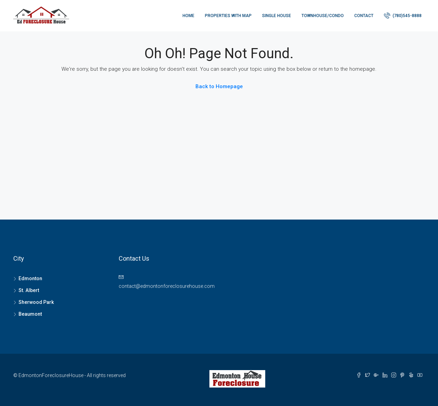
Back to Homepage (219, 86)
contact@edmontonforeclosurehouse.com (167, 286)
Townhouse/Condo (323, 15)
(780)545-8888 (403, 15)
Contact (363, 15)
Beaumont (30, 314)
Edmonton (30, 278)
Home (188, 15)
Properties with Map (228, 15)
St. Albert (28, 290)
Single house (276, 15)
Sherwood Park (36, 302)
